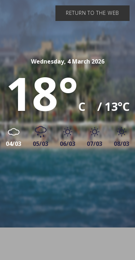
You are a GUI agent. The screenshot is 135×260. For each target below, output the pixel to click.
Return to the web (92, 12)
